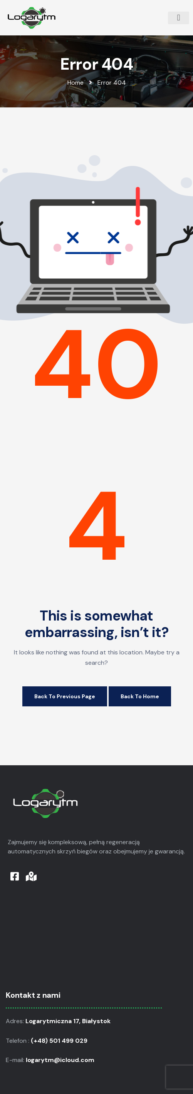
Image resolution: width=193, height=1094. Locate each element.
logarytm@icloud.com (61, 1060)
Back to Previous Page (64, 696)
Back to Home (140, 696)
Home (75, 83)
